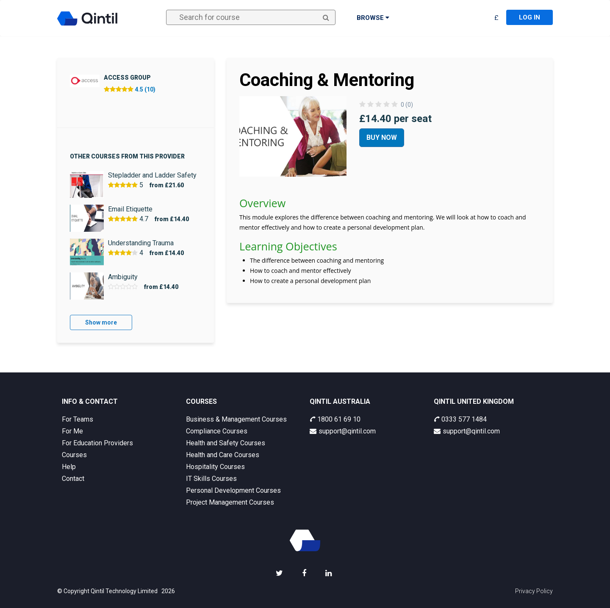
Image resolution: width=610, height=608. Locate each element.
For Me (72, 431)
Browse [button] (373, 18)
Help (69, 467)
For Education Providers (97, 443)
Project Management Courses (230, 502)
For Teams (77, 419)
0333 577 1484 (460, 419)
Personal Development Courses (233, 490)
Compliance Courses (216, 431)
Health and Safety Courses (225, 443)
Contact (73, 479)
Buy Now (381, 137)
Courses (74, 455)
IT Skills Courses (211, 479)
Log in (529, 17)
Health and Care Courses (222, 455)
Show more (101, 322)
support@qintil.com (343, 431)
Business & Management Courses (236, 419)
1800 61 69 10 (335, 419)
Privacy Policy (534, 591)
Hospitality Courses (215, 467)
